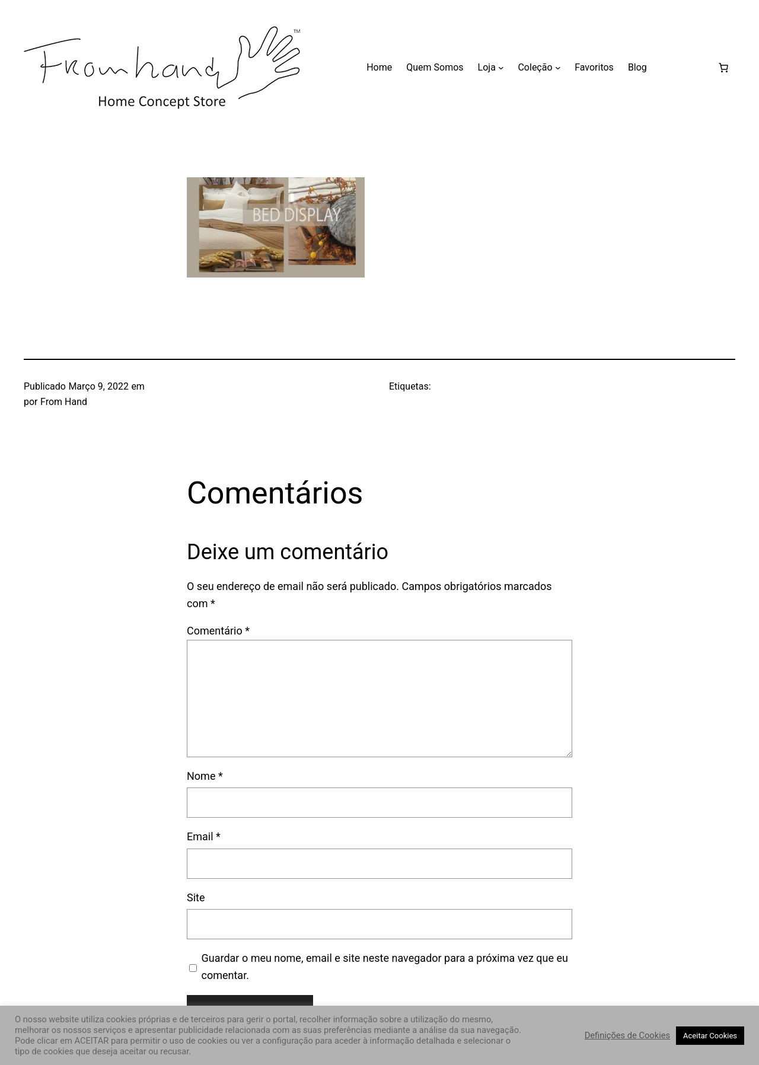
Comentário (218, 630)
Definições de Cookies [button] (627, 1035)
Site (196, 897)
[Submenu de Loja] (501, 68)
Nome (205, 776)
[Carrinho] (723, 67)
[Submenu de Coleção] (558, 68)
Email (204, 836)
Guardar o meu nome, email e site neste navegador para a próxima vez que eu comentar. (385, 966)
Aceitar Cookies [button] (710, 1035)
